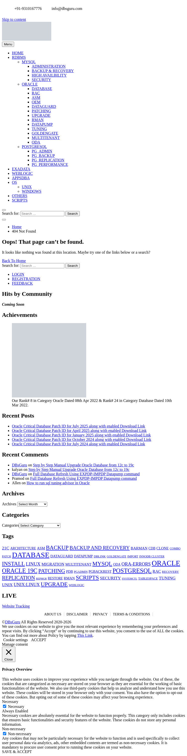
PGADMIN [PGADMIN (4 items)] (80, 572)
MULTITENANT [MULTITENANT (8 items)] (78, 564)
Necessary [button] (10, 701)
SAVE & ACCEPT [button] (17, 752)
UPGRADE (41, 115)
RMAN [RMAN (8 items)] (69, 578)
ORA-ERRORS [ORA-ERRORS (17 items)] (136, 564)
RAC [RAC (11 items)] (157, 571)
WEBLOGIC (22, 173)
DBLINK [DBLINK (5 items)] (100, 556)
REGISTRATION (26, 279)
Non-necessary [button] (14, 729)
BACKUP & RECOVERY (53, 71)
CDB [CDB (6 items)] (151, 548)
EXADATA (21, 169)
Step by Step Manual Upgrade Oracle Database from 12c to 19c (83, 465)
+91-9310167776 (27, 8)
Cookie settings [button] (15, 640)
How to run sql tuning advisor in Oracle (58, 483)
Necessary (16, 706)
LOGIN (18, 274)
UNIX (27, 187)
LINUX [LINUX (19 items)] (33, 564)
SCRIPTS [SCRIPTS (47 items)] (87, 577)
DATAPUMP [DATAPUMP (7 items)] (83, 556)
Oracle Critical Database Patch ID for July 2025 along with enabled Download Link (78, 426)
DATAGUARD (44, 106)
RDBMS (19, 57)
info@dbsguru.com (65, 8)
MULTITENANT (46, 138)
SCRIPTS (19, 200)
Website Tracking (16, 606)
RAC (36, 93)
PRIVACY (100, 614)
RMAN (38, 120)
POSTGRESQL (34, 147)
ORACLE (30, 84)
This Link (85, 635)
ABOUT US (52, 614)
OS (14, 182)
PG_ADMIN (42, 151)
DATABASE (42, 89)
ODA (36, 142)
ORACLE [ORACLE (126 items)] (166, 563)
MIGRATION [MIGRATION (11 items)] (53, 564)
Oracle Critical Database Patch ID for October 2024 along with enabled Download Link (81, 439)
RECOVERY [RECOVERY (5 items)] (170, 572)
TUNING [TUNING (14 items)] (167, 577)
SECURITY (41, 80)
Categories (10, 525)
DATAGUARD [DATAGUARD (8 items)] (61, 556)
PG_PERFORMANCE (50, 164)
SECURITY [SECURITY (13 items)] (110, 578)
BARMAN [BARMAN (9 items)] (139, 548)
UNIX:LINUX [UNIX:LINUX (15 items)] (27, 584)
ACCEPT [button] (38, 640)
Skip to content (14, 19)
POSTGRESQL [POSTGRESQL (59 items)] (132, 570)
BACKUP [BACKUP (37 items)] (57, 547)
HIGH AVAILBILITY (49, 75)
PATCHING (41, 111)
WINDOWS (31, 191)
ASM (36, 97)
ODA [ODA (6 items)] (117, 564)
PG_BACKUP (43, 155)
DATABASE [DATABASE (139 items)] (30, 555)
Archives (9, 504)
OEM (36, 102)
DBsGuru (19, 465)
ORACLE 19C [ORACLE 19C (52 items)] (19, 570)
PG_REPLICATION (48, 160)
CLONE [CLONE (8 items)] (163, 548)
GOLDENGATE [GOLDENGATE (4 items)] (116, 556)
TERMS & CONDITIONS (131, 614)
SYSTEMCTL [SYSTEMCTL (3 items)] (129, 578)
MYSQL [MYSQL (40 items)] (102, 564)
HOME (18, 53)
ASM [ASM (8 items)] (41, 548)
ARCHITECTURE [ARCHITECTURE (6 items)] (23, 548)
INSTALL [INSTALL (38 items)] (13, 564)
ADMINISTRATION (49, 66)
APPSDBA (21, 178)
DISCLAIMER (77, 614)
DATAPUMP (42, 124)
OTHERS (19, 196)
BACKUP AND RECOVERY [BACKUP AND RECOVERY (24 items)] (100, 547)
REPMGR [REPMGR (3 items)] (41, 578)
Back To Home (14, 261)
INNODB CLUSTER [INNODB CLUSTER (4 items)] (151, 556)
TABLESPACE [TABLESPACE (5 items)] (148, 578)
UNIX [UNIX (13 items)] (7, 584)
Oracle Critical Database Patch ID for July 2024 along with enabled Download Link (78, 444)
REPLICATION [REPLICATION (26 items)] (18, 577)
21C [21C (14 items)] (5, 547)
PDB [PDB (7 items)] (69, 572)
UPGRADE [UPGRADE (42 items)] (54, 584)
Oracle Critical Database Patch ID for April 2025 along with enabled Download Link (79, 430)
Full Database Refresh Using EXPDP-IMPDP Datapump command (86, 474)
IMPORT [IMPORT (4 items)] (132, 556)
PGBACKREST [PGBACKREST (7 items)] (100, 572)
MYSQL (29, 62)
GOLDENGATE (45, 133)
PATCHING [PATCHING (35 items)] (51, 571)
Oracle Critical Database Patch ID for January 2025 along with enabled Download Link (81, 435)
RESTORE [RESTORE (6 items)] (55, 578)
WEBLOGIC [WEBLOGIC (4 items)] (76, 585)
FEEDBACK (22, 283)
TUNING (39, 129)
